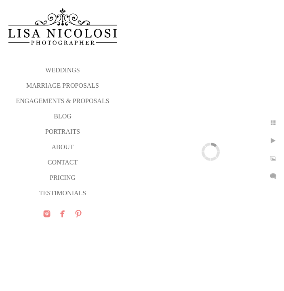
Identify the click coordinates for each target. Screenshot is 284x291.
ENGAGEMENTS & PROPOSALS (62, 100)
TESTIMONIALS (62, 193)
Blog (63, 116)
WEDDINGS (62, 70)
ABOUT (62, 146)
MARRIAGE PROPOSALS (62, 85)
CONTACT (63, 162)
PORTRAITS (62, 131)
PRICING (63, 177)
